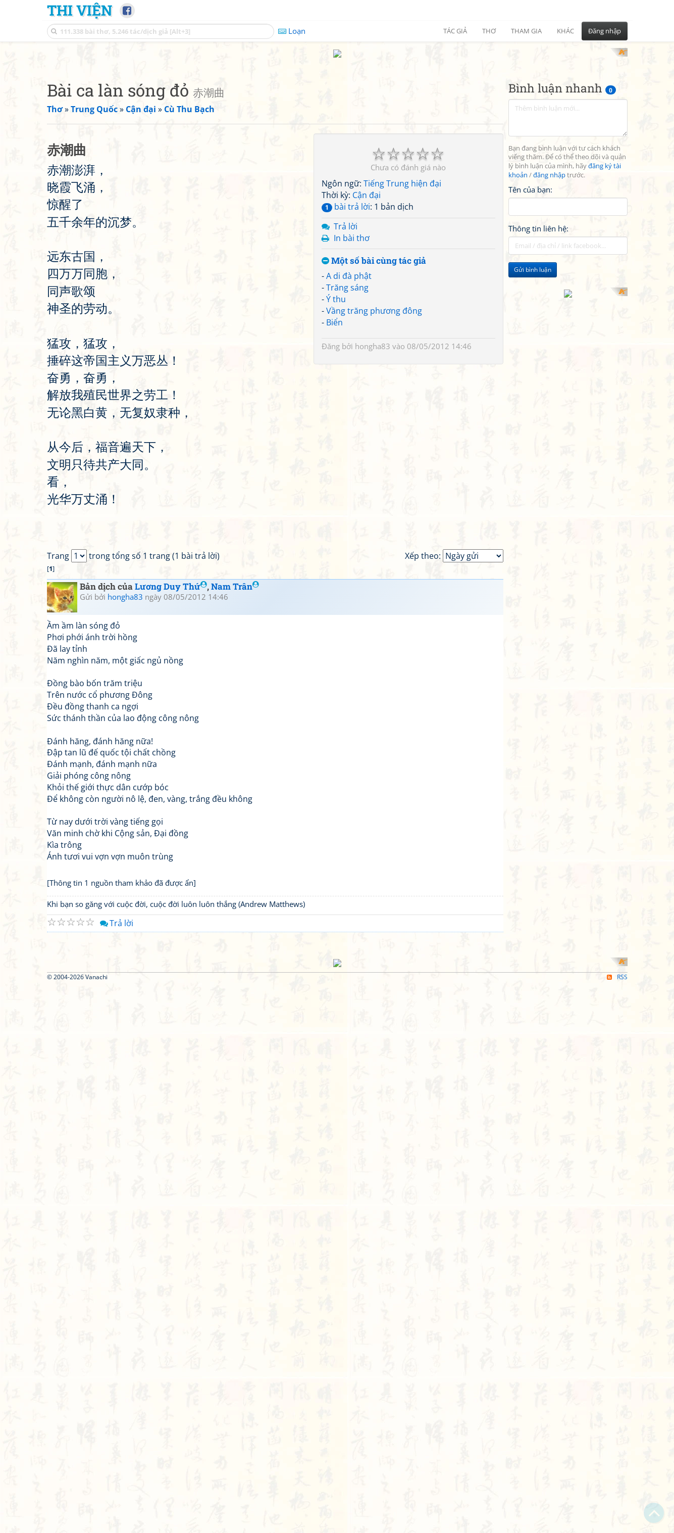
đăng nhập (549, 307)
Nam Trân (235, 1002)
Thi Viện (79, 10)
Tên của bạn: (530, 321)
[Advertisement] (337, 118)
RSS (617, 1524)
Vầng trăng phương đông (374, 442)
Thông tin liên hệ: (538, 361)
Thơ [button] (489, 30)
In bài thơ (352, 369)
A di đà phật (349, 408)
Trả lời (345, 358)
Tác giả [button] (455, 30)
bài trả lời (346, 338)
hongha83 (372, 478)
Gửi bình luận (532, 402)
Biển (334, 454)
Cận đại (366, 327)
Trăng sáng (347, 419)
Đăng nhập (604, 30)
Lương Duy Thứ (171, 1002)
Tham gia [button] (526, 30)
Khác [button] (565, 30)
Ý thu (336, 431)
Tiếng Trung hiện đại (402, 315)
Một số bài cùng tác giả (374, 393)
